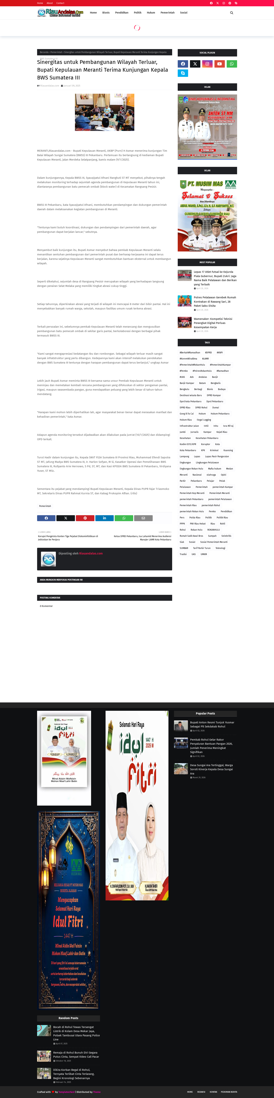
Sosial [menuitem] (183, 12)
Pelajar (210, 481)
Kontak (213, 1092)
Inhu (216, 426)
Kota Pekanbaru (188, 450)
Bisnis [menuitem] (106, 12)
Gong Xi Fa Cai (187, 413)
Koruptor (205, 444)
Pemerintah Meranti (219, 493)
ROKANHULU (213, 530)
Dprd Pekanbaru (214, 401)
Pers (182, 517)
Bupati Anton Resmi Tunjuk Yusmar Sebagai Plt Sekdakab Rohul (212, 724)
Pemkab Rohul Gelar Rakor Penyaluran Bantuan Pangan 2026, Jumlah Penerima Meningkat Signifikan (211, 746)
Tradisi (183, 554)
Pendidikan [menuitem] (121, 12)
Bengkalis (216, 383)
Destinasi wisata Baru (191, 395)
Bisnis (210, 389)
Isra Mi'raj (228, 426)
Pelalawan (185, 487)
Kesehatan (185, 438)
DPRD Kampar (214, 395)
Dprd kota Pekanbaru (190, 401)
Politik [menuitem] (137, 12)
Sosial (192, 542)
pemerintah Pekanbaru (191, 499)
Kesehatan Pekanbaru (207, 438)
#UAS (182, 377)
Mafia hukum (214, 468)
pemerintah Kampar (223, 487)
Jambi (183, 432)
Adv (192, 377)
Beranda (44, 52)
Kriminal (214, 450)
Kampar (207, 432)
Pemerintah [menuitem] (168, 12)
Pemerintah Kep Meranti (192, 493)
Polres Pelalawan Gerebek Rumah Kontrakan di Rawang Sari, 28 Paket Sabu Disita (215, 301)
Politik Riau (222, 517)
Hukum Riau (186, 420)
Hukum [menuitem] (151, 12)
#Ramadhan (223, 371)
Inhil (206, 426)
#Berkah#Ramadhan (190, 352)
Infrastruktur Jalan (189, 426)
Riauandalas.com (49, 85)
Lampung (184, 456)
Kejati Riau (221, 432)
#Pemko (184, 371)
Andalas (203, 377)
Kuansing (228, 450)
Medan (229, 468)
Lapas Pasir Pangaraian (217, 456)
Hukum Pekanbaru (220, 413)
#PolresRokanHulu (202, 371)
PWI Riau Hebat (198, 523)
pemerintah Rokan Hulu (192, 511)
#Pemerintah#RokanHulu (192, 365)
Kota (217, 444)
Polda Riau (194, 517)
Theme (97, 1092)
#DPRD (208, 352)
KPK (203, 450)
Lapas (197, 456)
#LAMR (205, 358)
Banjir (215, 377)
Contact (60, 3)
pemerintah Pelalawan (220, 499)
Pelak (222, 481)
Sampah (212, 536)
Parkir (183, 481)
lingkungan (185, 462)
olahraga (211, 475)
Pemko (212, 511)
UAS (194, 554)
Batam (202, 383)
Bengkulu (184, 389)
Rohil (222, 523)
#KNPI (220, 352)
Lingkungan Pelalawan (207, 462)
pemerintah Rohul (211, 505)
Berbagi (198, 389)
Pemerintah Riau (188, 505)
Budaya (222, 389)
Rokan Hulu (196, 530)
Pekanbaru (196, 481)
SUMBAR (184, 548)
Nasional (197, 475)
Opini (223, 475)
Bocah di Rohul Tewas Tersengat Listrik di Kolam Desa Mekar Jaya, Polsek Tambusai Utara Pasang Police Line (76, 1033)
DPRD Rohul (201, 407)
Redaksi (201, 1092)
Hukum (202, 413)
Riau (213, 523)
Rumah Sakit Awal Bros (191, 536)
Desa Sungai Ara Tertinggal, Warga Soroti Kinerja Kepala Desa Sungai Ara (211, 769)
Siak (182, 542)
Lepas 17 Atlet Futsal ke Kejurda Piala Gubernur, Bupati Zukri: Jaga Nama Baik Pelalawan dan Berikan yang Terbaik (215, 278)
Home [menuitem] (93, 12)
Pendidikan (226, 511)
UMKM (204, 554)
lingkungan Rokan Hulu (191, 468)
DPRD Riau (185, 407)
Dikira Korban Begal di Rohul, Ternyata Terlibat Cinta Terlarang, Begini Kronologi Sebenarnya (73, 1074)
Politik (208, 517)
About (50, 3)
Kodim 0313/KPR (188, 444)
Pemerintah (56, 52)
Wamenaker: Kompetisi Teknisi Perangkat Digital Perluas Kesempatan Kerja (213, 323)
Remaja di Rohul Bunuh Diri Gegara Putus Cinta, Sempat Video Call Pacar (76, 1055)
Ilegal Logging (204, 420)
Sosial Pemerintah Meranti (213, 542)
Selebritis (226, 536)
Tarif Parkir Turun (202, 548)
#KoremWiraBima (188, 358)
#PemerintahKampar (220, 365)
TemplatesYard (66, 1092)
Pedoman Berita (229, 1092)
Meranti (184, 475)
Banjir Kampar (187, 383)
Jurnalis (194, 432)
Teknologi (220, 548)
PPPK (182, 523)
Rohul (183, 530)
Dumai (215, 407)
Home (40, 3)
